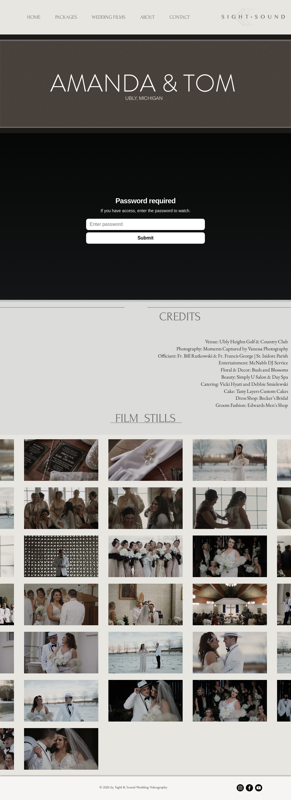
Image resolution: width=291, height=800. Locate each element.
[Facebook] (249, 787)
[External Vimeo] (145, 217)
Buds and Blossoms (270, 369)
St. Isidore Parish (272, 355)
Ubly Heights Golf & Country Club (253, 341)
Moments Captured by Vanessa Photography (245, 348)
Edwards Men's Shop (267, 405)
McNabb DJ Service (268, 362)
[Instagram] (240, 787)
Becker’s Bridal (273, 398)
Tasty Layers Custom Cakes (262, 391)
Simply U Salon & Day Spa (262, 377)
